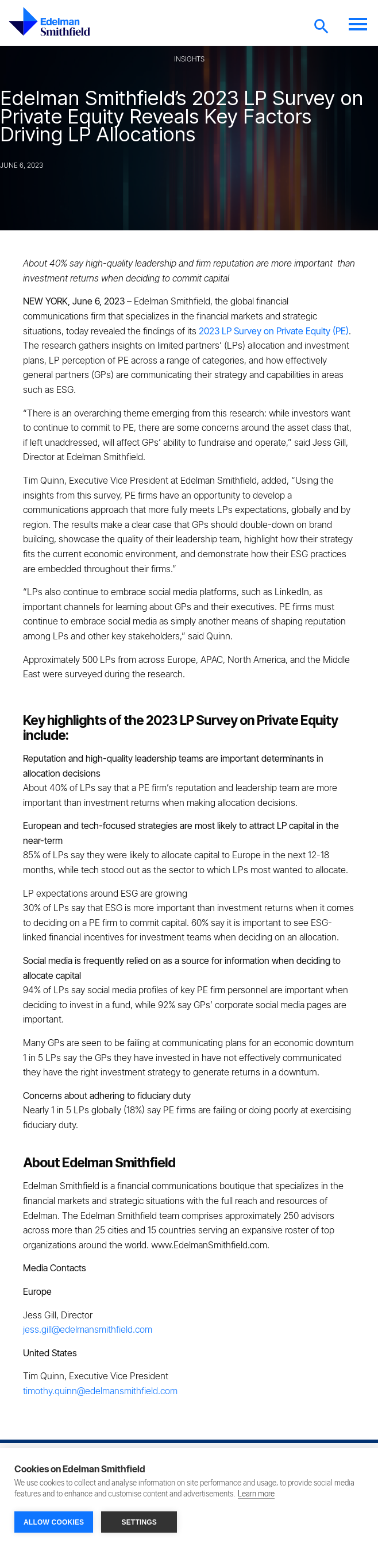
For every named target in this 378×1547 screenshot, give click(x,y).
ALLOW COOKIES (54, 1522)
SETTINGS (139, 1522)
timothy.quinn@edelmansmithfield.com (101, 1390)
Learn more (256, 1494)
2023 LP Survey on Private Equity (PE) (274, 331)
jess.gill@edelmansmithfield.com (87, 1329)
